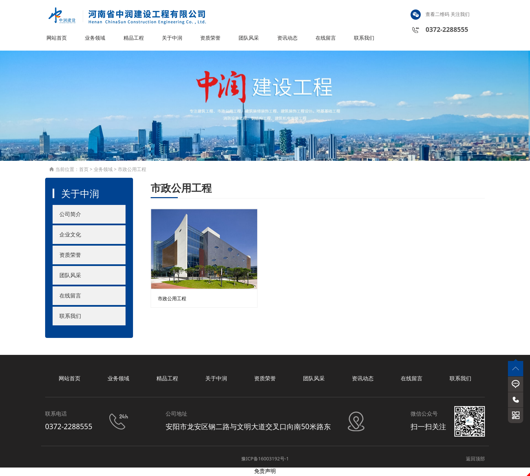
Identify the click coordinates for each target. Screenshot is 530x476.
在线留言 (326, 38)
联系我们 (365, 38)
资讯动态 (288, 38)
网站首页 (57, 38)
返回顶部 (475, 459)
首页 (84, 170)
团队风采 (249, 38)
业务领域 (96, 38)
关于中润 (173, 38)
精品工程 (134, 38)
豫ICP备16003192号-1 (265, 459)
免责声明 (265, 472)
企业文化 (70, 236)
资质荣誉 (211, 38)
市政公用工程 (132, 170)
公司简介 (70, 215)
